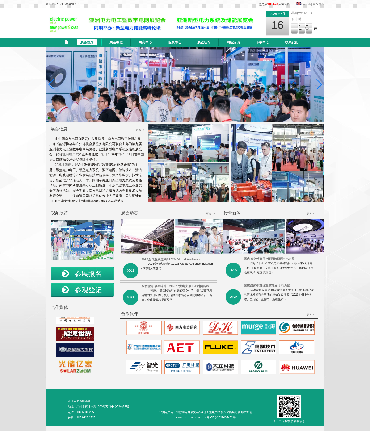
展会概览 (116, 42)
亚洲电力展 (71, 154)
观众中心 (174, 42)
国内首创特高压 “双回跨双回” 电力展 (269, 259)
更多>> (140, 130)
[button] (51, 84)
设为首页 (318, 4)
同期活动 (233, 42)
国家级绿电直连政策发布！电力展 (267, 285)
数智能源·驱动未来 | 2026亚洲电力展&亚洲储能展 (175, 286)
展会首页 (86, 42)
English (306, 4)
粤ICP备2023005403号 (221, 417)
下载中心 (262, 42)
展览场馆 (203, 42)
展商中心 (145, 42)
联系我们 (291, 42)
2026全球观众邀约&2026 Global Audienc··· (171, 259)
